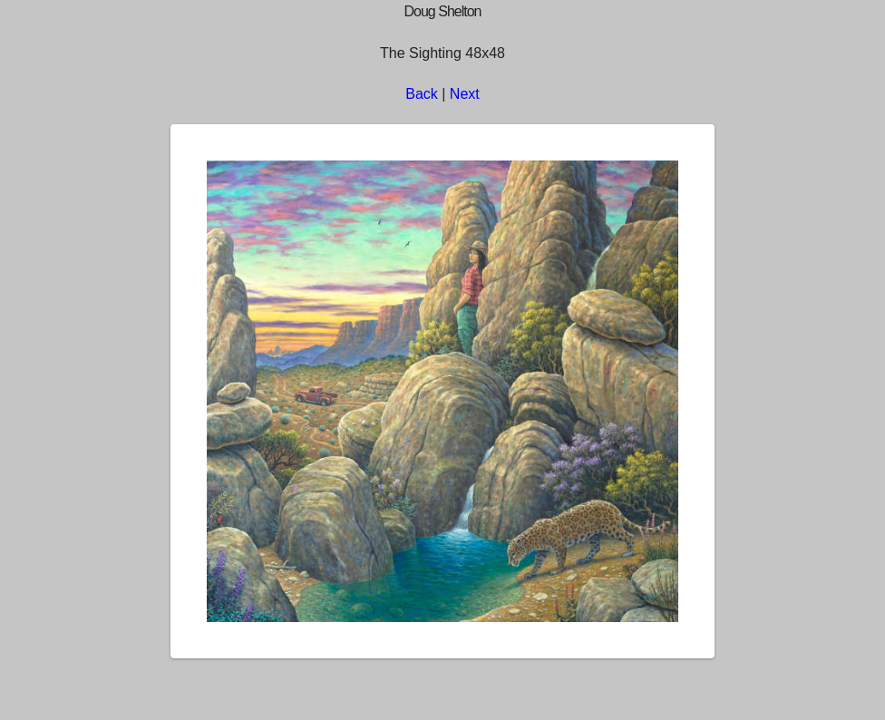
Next (465, 94)
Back (421, 94)
